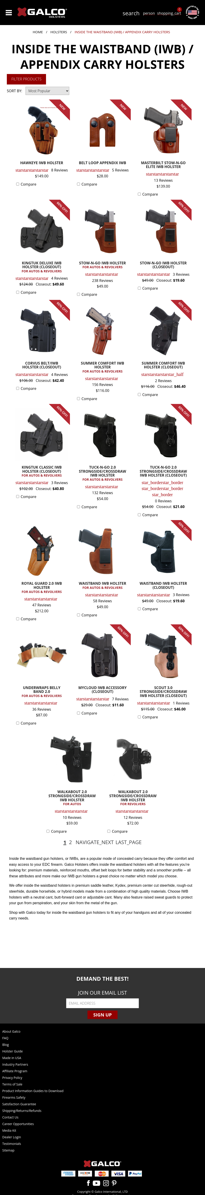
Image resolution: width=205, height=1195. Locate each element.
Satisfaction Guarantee (19, 1104)
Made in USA (11, 1058)
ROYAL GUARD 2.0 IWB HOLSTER (42, 588)
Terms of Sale (12, 1084)
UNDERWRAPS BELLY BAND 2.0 (42, 692)
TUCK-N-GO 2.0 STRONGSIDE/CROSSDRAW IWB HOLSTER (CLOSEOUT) (163, 471)
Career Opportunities (18, 1124)
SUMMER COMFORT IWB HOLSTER (102, 367)
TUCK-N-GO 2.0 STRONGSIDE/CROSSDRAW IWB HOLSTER (102, 473)
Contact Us (10, 1117)
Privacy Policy (12, 1077)
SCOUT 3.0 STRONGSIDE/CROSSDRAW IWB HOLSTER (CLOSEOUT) (163, 692)
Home (38, 32)
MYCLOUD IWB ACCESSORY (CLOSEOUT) (102, 690)
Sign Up (102, 1015)
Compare (28, 184)
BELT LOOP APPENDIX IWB (102, 163)
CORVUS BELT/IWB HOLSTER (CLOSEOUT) (41, 365)
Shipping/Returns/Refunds (21, 1110)
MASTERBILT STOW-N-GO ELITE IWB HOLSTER (163, 165)
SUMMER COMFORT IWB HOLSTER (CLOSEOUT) (163, 365)
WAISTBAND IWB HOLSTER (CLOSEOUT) (163, 586)
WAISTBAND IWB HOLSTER (102, 586)
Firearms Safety (13, 1097)
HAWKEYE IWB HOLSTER (41, 163)
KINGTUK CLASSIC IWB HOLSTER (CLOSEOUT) (42, 471)
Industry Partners (15, 1064)
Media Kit (9, 1130)
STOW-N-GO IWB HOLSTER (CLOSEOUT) (163, 265)
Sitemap (8, 1150)
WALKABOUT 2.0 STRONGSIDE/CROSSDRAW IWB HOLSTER (72, 798)
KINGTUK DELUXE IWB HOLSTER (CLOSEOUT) (42, 267)
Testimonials (11, 1143)
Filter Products (26, 79)
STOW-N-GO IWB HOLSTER (102, 265)
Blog (5, 1044)
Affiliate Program (14, 1071)
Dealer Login (11, 1137)
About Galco (11, 1031)
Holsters (58, 32)
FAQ (5, 1038)
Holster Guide (12, 1051)
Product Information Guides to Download (33, 1091)
